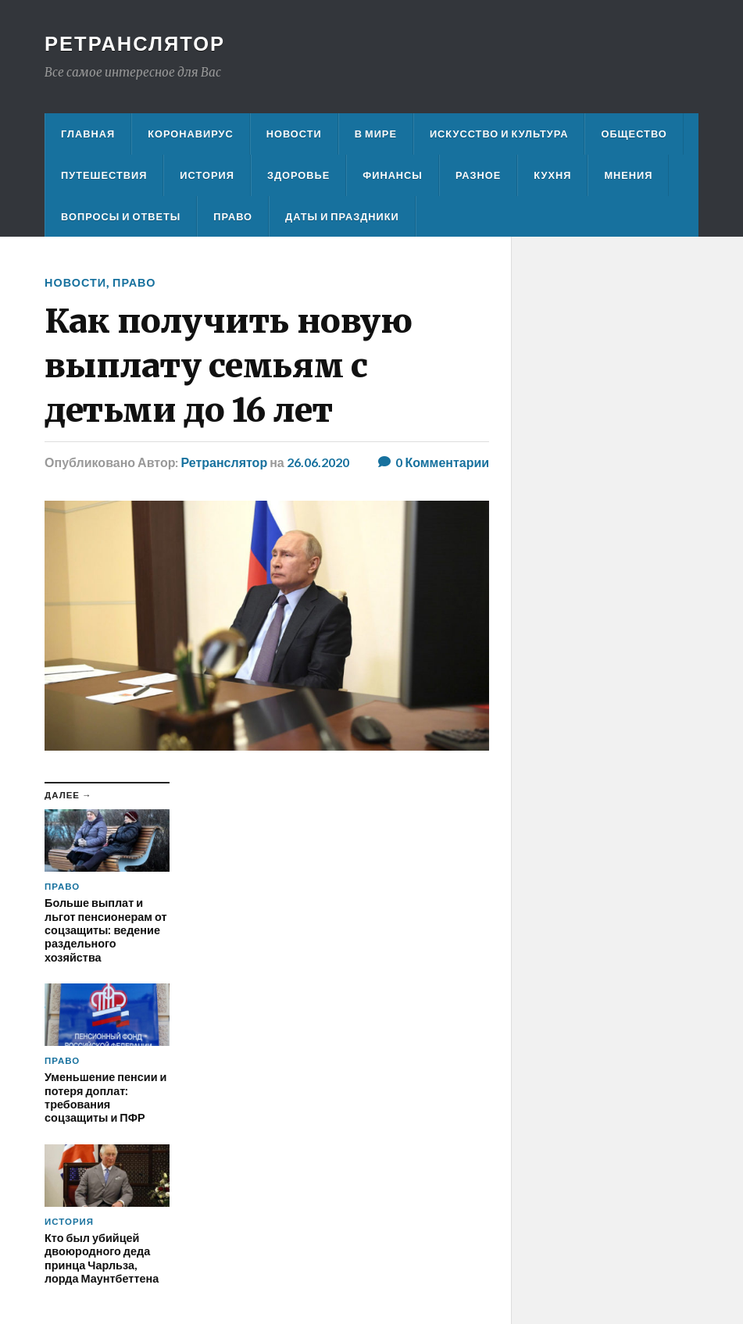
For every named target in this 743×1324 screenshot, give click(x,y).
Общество (633, 133)
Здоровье (298, 175)
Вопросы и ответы (120, 216)
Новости (294, 133)
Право (232, 216)
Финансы (393, 175)
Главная (88, 133)
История (207, 175)
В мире (376, 133)
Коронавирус (191, 133)
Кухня (552, 175)
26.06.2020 (318, 462)
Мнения (628, 175)
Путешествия (104, 175)
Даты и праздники (342, 216)
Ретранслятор (135, 43)
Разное (478, 175)
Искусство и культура (499, 133)
